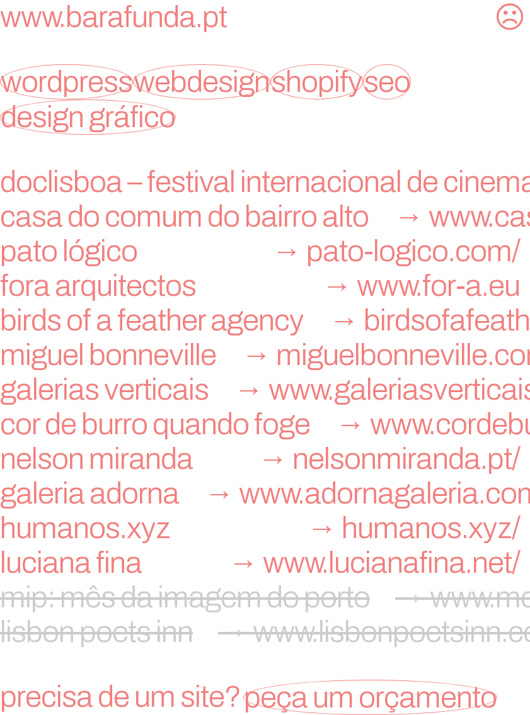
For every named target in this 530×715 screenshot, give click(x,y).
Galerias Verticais (265, 390)
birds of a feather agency (265, 320)
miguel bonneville (265, 355)
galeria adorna (265, 493)
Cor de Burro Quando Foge (265, 424)
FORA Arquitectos (265, 286)
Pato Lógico (265, 251)
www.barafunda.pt (113, 17)
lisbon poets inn (265, 632)
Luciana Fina (265, 563)
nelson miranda (265, 459)
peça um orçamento (370, 697)
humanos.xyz (265, 528)
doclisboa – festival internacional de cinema (265, 182)
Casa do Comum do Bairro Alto (265, 217)
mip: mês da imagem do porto (265, 597)
